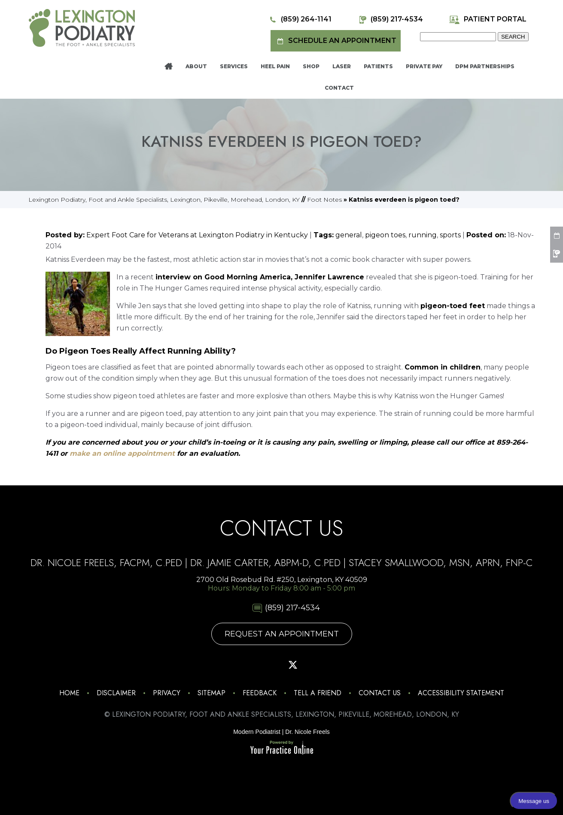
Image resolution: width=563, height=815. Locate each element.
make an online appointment (123, 453)
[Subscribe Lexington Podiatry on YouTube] (315, 665)
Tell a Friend (317, 693)
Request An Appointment (282, 634)
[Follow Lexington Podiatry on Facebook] (248, 665)
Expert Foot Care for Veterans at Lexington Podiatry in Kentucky (197, 235)
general (348, 235)
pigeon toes (385, 235)
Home (168, 66)
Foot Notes (324, 199)
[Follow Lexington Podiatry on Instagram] (226, 665)
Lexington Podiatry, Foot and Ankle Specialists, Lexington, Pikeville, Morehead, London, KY (164, 199)
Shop (311, 66)
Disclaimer (116, 693)
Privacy (166, 693)
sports (450, 235)
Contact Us (380, 693)
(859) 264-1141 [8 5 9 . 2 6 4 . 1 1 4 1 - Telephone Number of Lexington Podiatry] (300, 19)
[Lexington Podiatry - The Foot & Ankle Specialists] (81, 27)
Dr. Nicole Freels (307, 731)
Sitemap (211, 693)
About (196, 66)
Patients (378, 66)
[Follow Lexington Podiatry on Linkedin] (337, 665)
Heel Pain (275, 66)
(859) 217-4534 (390, 19)
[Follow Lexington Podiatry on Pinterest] (270, 665)
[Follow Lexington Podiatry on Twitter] (293, 665)
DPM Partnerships (484, 66)
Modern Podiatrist (256, 731)
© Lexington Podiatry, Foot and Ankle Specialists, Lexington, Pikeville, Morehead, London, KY (281, 714)
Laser (341, 66)
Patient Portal (487, 19)
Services (234, 66)
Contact (339, 88)
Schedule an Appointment (335, 40)
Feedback (260, 693)
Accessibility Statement (461, 693)
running (422, 235)
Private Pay (424, 66)
